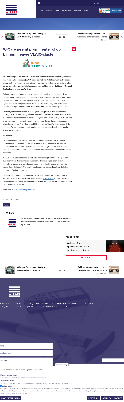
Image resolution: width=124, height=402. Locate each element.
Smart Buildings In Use (104, 10)
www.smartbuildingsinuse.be (23, 189)
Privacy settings (62, 365)
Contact (86, 10)
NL (94, 3)
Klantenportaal (66, 10)
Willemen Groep (116, 10)
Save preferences (10, 398)
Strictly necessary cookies (9, 375)
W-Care (13, 10)
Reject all (93, 398)
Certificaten (77, 10)
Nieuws (57, 10)
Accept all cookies (112, 398)
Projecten (49, 10)
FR (98, 3)
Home (41, 10)
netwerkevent (48, 178)
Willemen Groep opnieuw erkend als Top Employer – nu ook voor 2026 (78, 248)
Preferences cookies (8, 381)
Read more (39, 370)
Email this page (74, 49)
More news (86, 258)
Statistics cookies (7, 386)
